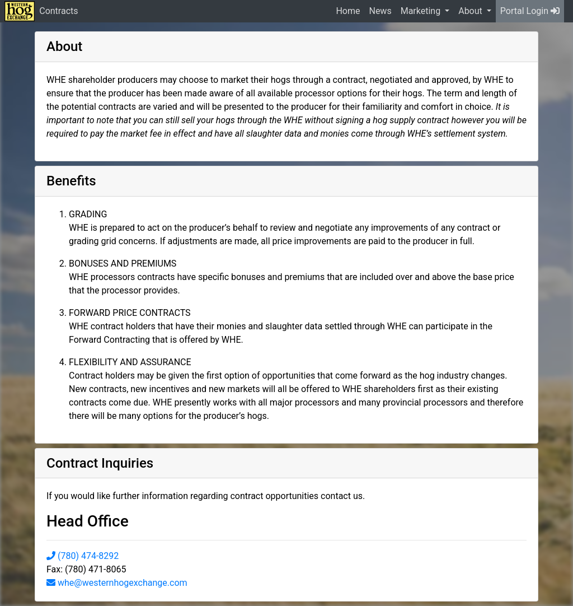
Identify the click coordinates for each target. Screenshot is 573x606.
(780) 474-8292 (82, 556)
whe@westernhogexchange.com (116, 582)
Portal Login (530, 11)
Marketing (422, 11)
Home (348, 11)
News (380, 11)
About (471, 11)
